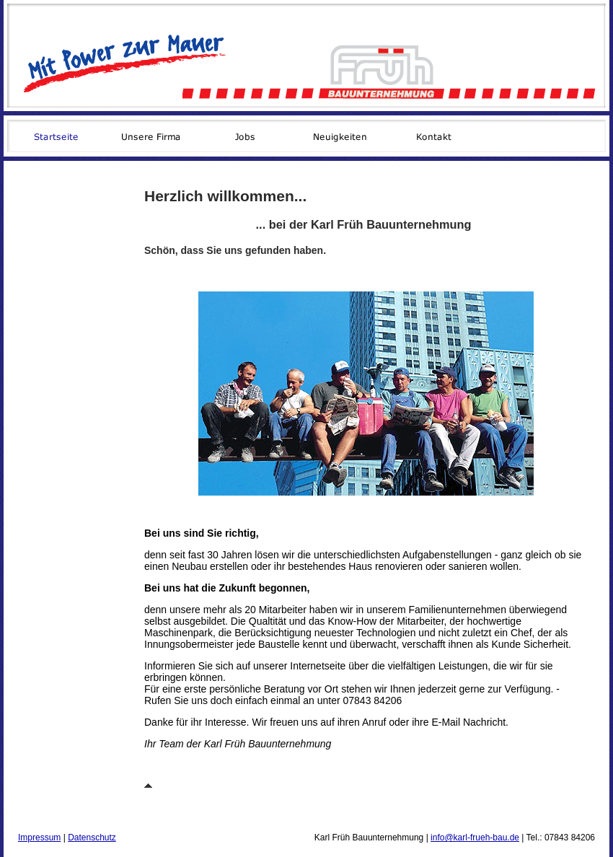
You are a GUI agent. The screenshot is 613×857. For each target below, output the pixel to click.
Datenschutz (92, 837)
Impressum (39, 837)
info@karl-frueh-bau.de (475, 837)
